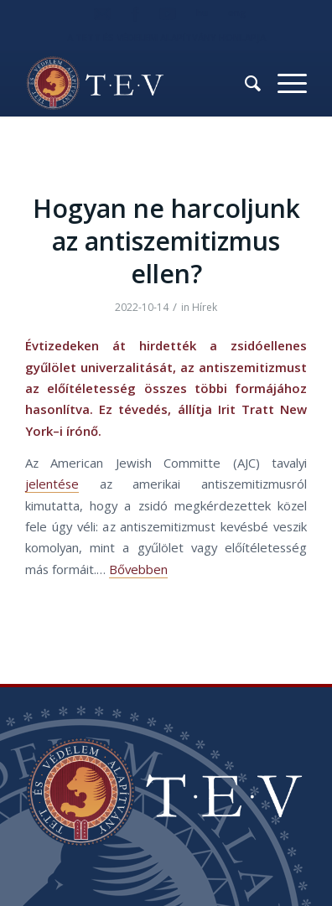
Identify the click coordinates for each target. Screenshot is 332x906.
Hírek (204, 307)
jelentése (52, 483)
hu (202, 12)
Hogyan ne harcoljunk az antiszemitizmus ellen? (166, 241)
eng (237, 12)
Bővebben (138, 569)
